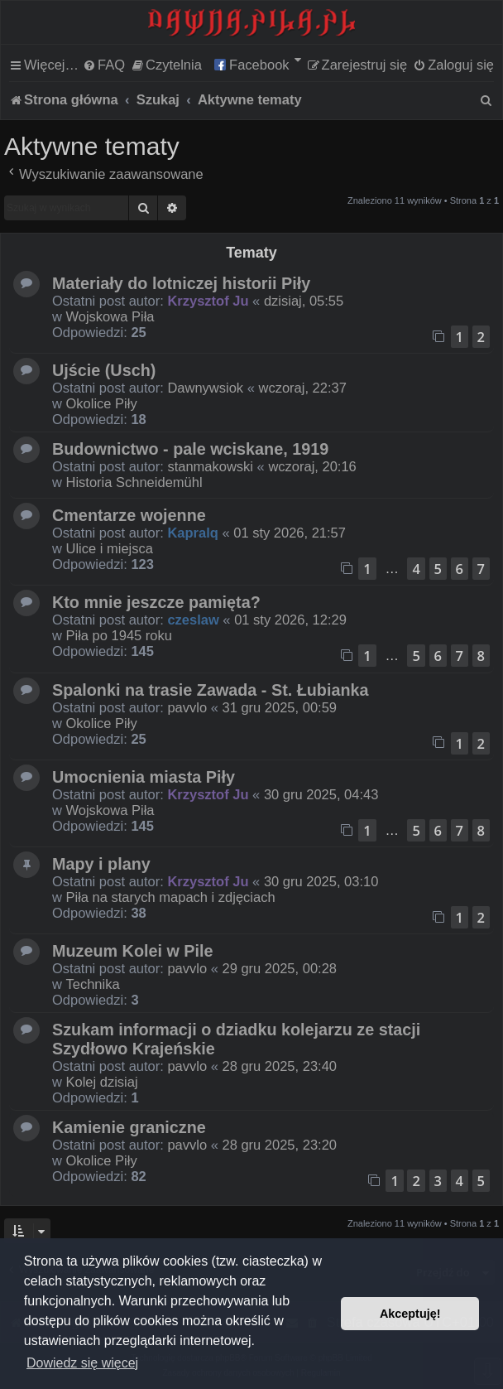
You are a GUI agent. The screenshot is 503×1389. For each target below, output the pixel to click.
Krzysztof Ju (207, 300)
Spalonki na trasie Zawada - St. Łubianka (210, 690)
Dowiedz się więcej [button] (82, 1363)
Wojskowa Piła (110, 316)
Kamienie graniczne (129, 1127)
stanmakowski (210, 466)
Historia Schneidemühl (134, 482)
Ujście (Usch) (104, 370)
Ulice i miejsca (109, 548)
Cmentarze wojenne (129, 515)
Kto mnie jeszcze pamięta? (156, 602)
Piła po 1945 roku (119, 635)
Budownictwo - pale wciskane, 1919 (190, 449)
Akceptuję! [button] (410, 1313)
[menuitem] (104, 65)
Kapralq (192, 532)
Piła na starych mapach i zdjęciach (170, 897)
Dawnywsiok (205, 387)
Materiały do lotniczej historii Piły (181, 283)
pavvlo (187, 707)
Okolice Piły (101, 403)
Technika (93, 984)
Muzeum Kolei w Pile (132, 951)
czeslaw (192, 619)
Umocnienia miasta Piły (143, 777)
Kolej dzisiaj (102, 1081)
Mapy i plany (101, 864)
